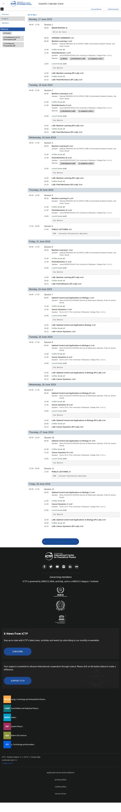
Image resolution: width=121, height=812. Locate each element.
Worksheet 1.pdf (78, 59)
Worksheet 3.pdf (68, 163)
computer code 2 (86, 111)
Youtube (57, 566)
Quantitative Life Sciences (16, 735)
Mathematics (11, 717)
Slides (64, 59)
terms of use (60, 794)
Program (5, 19)
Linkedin (70, 566)
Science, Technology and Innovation (20, 744)
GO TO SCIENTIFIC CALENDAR (61, 541)
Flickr (76, 566)
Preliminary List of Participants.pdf (12, 38)
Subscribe (17, 651)
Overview (5, 14)
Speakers (5, 23)
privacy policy (60, 779)
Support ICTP (18, 681)
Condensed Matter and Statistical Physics (22, 708)
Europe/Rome (96, 9)
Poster (7, 33)
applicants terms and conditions (60, 772)
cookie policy (60, 787)
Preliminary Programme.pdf (9, 45)
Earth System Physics (14, 726)
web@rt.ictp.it (7, 763)
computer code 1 (95, 59)
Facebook (44, 566)
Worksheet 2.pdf (68, 111)
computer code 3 (86, 163)
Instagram (64, 566)
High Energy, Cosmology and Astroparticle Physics (25, 699)
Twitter (51, 566)
